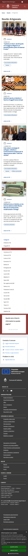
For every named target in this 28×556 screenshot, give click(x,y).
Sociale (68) (6, 299)
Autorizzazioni (7, 455)
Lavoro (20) (6, 274)
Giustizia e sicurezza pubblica (10, 445)
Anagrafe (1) (7, 246)
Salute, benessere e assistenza (11, 452)
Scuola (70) (6, 293)
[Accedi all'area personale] (22, 2)
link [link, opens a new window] (6, 543)
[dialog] (14, 543)
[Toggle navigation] (3, 6)
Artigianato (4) (7, 249)
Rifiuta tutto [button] (14, 550)
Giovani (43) (7, 271)
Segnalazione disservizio (9, 517)
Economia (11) (7, 261)
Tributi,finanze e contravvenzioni (11, 448)
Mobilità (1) (6, 277)
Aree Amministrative (8, 400)
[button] (14, 553)
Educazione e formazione (9, 443)
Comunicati (8, 39)
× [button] (26, 532)
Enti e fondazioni (7, 405)
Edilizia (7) (6, 264)
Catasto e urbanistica (8, 431)
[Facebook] (3, 390)
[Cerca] (25, 6)
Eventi (5, 478)
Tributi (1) (6, 305)
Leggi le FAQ (6, 519)
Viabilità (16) (7, 311)
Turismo (5, 433)
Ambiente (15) (7, 243)
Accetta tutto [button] (14, 547)
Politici (5, 407)
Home (3, 13)
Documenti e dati (7, 412)
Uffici (4, 402)
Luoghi (5, 476)
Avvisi (4, 469)
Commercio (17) (8, 252)
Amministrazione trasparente (10, 529)
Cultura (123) (7, 258)
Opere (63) (6, 280)
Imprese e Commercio (8, 426)
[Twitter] (7, 390)
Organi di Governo (8, 398)
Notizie (5, 464)
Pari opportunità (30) (9, 283)
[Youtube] (11, 390)
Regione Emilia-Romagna (8, 2)
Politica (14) (7, 286)
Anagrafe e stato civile (9, 419)
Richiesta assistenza (8, 522)
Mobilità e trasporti (8, 436)
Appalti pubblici (7, 429)
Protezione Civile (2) (9, 289)
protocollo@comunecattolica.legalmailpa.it (14, 501)
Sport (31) (6, 302)
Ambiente (5, 450)
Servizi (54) (6, 296)
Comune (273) (7, 255)
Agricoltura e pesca (8, 457)
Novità (8, 13)
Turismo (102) (7, 308)
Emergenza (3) (7, 268)
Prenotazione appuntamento (10, 515)
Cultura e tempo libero (9, 421)
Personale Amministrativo (10, 409)
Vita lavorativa (7, 424)
